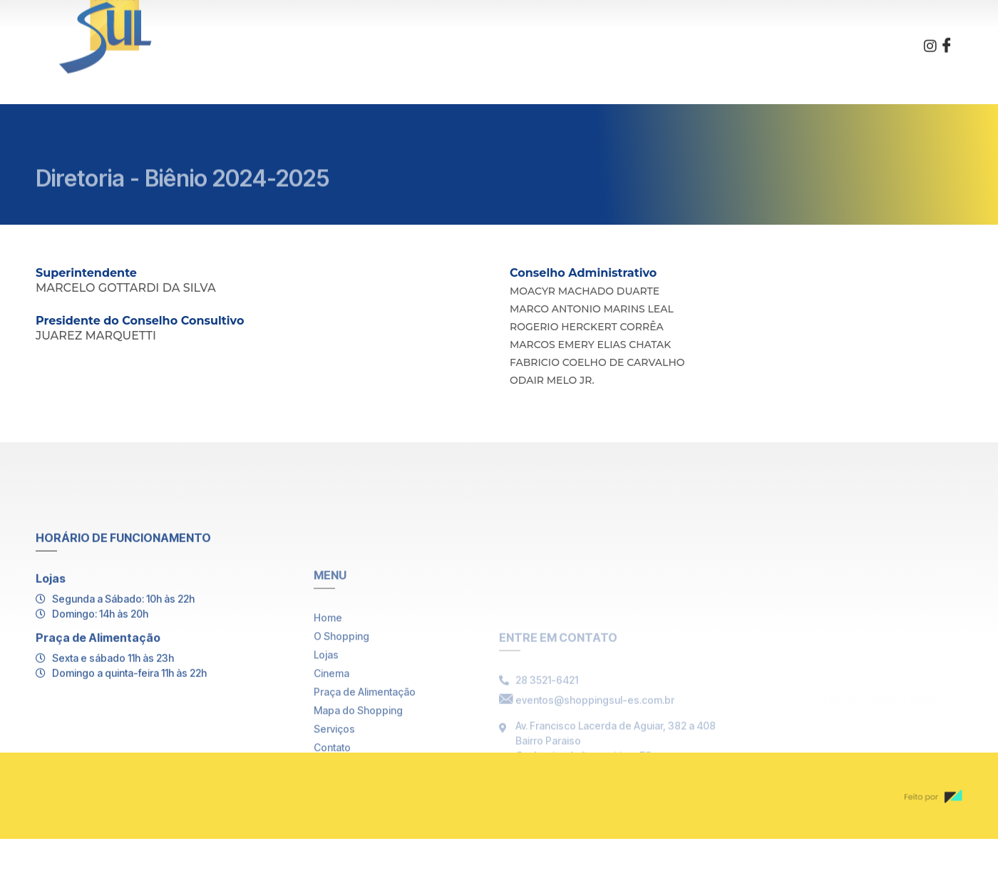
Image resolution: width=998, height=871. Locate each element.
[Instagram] (930, 37)
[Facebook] (947, 38)
